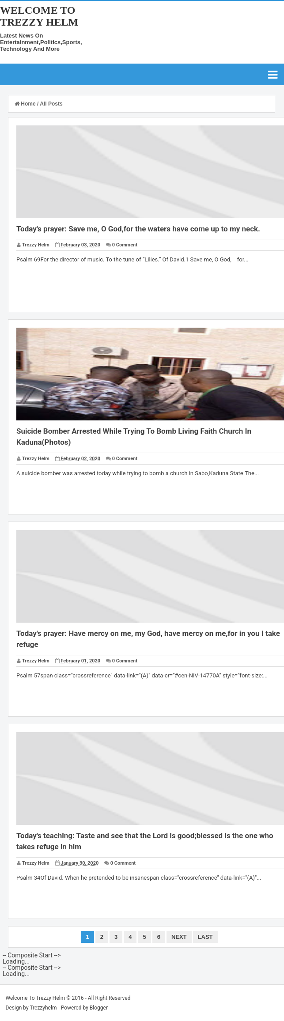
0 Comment (124, 245)
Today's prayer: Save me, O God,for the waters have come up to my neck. (138, 228)
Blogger (99, 1008)
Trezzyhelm (43, 1008)
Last (205, 937)
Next (179, 937)
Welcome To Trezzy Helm (39, 16)
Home (26, 104)
